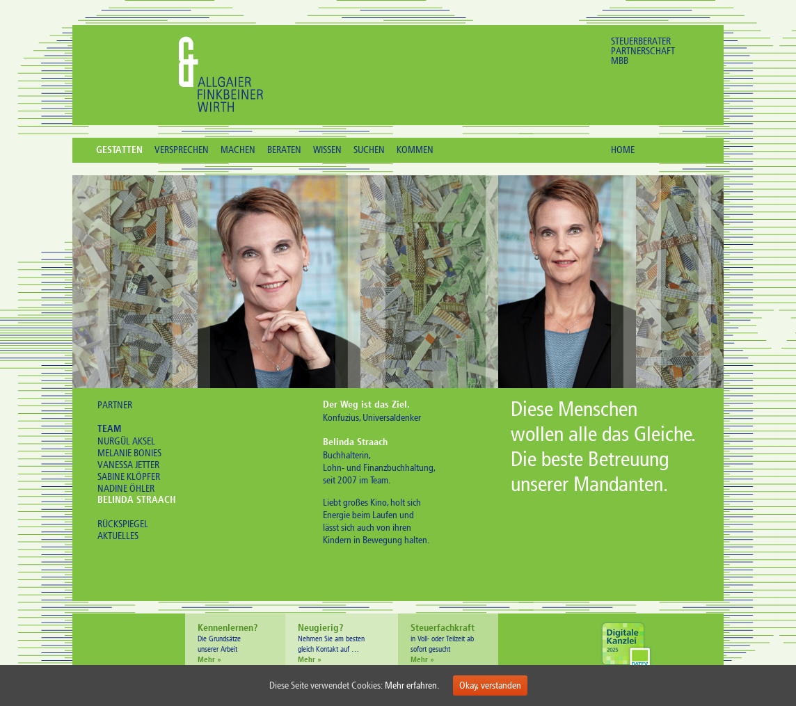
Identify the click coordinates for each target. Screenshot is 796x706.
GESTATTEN (119, 151)
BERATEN (284, 150)
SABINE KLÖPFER (128, 477)
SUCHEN (369, 150)
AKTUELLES (117, 536)
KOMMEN (415, 150)
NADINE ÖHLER (125, 489)
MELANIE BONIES (129, 453)
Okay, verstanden (490, 685)
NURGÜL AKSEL (126, 441)
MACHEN (238, 150)
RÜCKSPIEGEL (122, 524)
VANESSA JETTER (128, 465)
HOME (623, 150)
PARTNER (114, 405)
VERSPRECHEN (181, 150)
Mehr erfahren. (412, 685)
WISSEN (327, 150)
